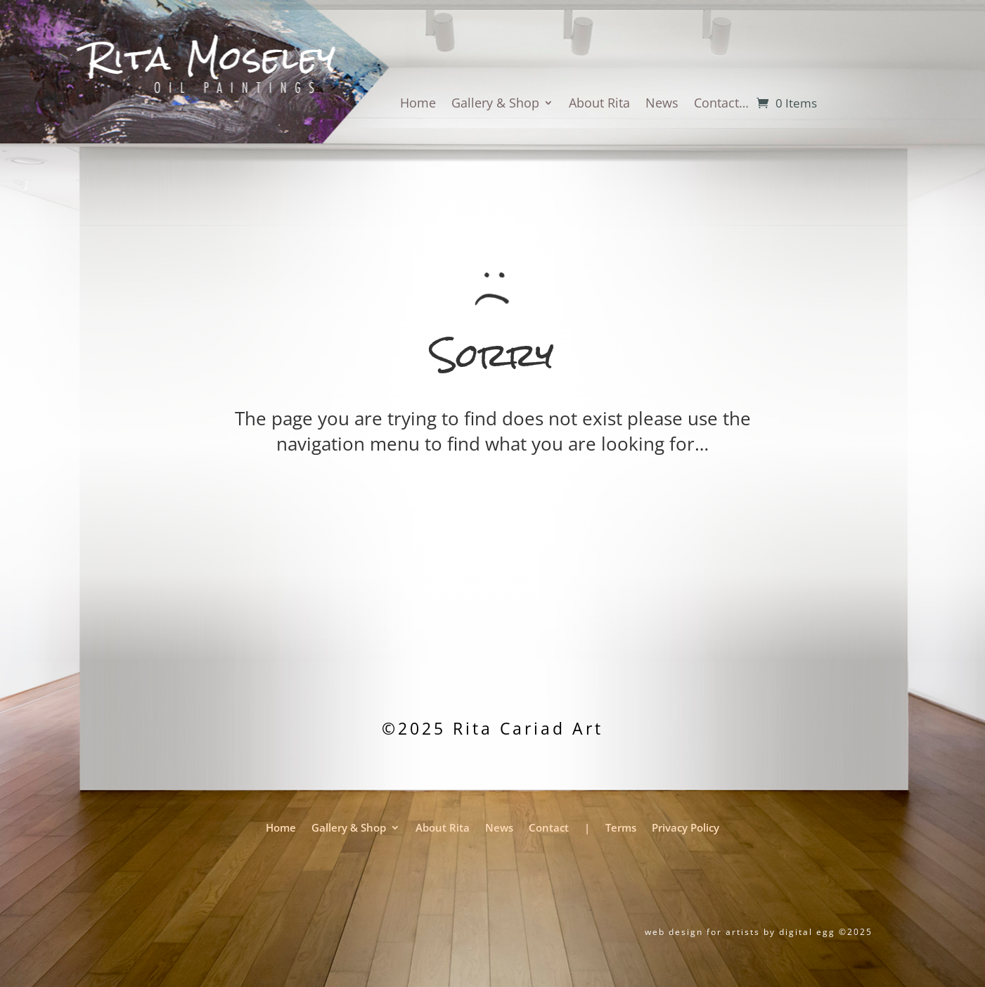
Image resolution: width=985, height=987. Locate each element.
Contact (549, 828)
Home (418, 104)
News (661, 104)
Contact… (721, 104)
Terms (620, 828)
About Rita (599, 104)
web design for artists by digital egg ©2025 (759, 932)
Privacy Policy (685, 828)
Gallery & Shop (495, 104)
